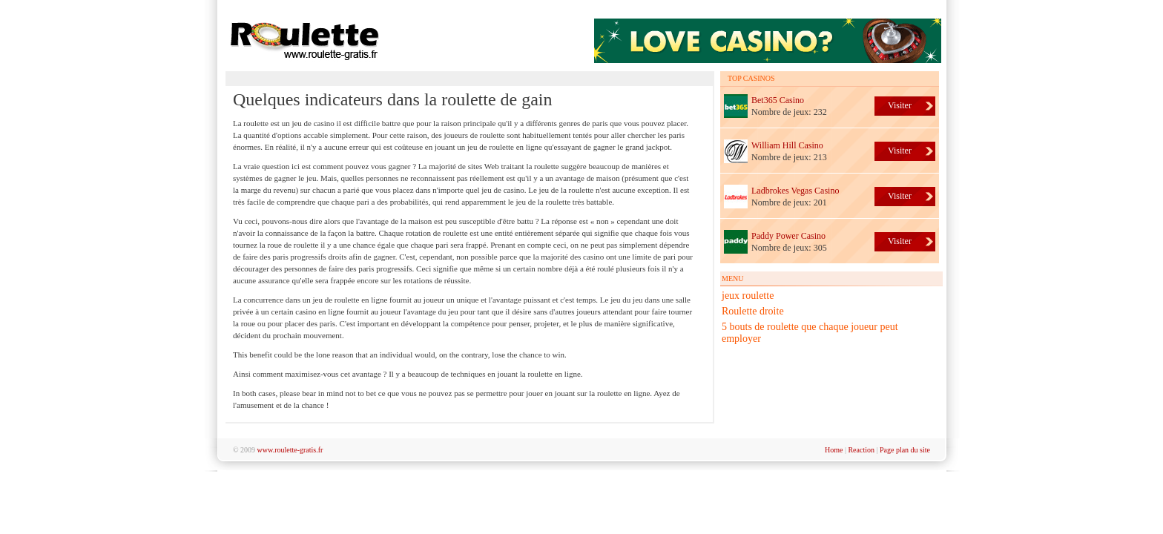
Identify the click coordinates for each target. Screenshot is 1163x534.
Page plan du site (905, 450)
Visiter (900, 105)
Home (834, 450)
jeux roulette (748, 295)
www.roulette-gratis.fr (290, 450)
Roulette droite (753, 311)
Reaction (861, 450)
